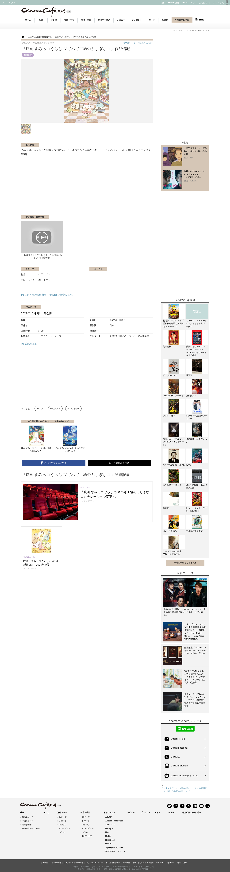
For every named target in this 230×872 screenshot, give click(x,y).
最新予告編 (26, 825)
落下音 (189, 375)
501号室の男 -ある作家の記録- (196, 486)
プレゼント (137, 20)
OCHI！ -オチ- (169, 416)
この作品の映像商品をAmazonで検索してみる (49, 294)
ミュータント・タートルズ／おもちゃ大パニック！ (196, 323)
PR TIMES (160, 863)
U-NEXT (108, 844)
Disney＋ (109, 828)
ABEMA (108, 817)
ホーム (28, 20)
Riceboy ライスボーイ (173, 395)
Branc (199, 20)
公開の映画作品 (137, 43)
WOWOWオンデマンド (115, 851)
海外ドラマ (69, 20)
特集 (199, 812)
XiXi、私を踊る (170, 531)
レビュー (121, 20)
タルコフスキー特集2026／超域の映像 (172, 552)
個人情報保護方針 (113, 863)
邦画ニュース (27, 817)
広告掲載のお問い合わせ (73, 863)
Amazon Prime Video (114, 821)
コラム (62, 832)
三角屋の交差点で (194, 531)
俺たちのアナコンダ (172, 485)
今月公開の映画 (182, 20)
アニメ (40, 409)
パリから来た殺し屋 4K (174, 465)
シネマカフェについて (94, 863)
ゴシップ (63, 825)
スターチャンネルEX (114, 847)
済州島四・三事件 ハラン (196, 440)
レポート (63, 821)
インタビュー (64, 828)
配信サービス (104, 20)
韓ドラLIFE (87, 836)
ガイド (152, 20)
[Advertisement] (59, 189)
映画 (41, 20)
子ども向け (55, 409)
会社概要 (126, 863)
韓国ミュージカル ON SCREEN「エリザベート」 (173, 442)
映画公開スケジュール (31, 828)
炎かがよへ (191, 395)
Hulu (107, 832)
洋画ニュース (27, 821)
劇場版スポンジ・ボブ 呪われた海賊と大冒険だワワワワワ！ (174, 323)
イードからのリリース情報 (143, 863)
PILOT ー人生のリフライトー (196, 417)
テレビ (54, 20)
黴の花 (166, 508)
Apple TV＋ (110, 825)
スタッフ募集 (181, 863)
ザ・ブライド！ (170, 375)
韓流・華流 (86, 20)
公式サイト (31, 343)
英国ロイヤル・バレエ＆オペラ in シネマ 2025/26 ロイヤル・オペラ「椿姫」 (196, 351)
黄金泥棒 (167, 346)
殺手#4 (189, 465)
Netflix (108, 836)
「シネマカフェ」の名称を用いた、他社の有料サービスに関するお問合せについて (185, 789)
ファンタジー (74, 409)
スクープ (63, 817)
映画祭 (165, 20)
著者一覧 (44, 863)
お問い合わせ (56, 863)
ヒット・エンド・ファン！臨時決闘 (196, 509)
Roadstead (110, 840)
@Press (170, 863)
